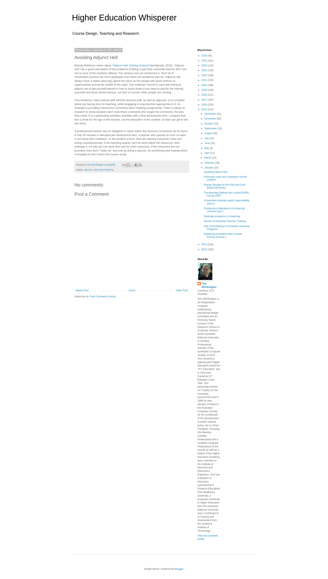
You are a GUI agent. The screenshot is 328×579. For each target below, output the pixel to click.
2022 (204, 75)
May (207, 148)
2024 (204, 65)
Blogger (179, 568)
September (210, 128)
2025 (204, 60)
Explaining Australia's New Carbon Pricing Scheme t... (223, 235)
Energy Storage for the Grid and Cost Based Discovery (224, 186)
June (207, 143)
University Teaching (103, 169)
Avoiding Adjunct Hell (215, 172)
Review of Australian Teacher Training (225, 221)
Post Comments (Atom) (103, 296)
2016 (204, 104)
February (209, 162)
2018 (204, 94)
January (209, 167)
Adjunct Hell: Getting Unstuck (131, 65)
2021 (204, 80)
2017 (204, 99)
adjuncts (88, 169)
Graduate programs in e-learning (222, 216)
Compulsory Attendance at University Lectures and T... (224, 210)
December (210, 113)
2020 (204, 85)
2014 (204, 244)
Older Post (182, 290)
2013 (204, 249)
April (207, 152)
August (208, 133)
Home (132, 290)
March (208, 157)
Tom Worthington (209, 285)
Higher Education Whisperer (124, 17)
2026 (204, 55)
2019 (204, 90)
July (207, 138)
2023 (204, 70)
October (209, 123)
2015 (204, 109)
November (210, 118)
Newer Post (82, 290)
